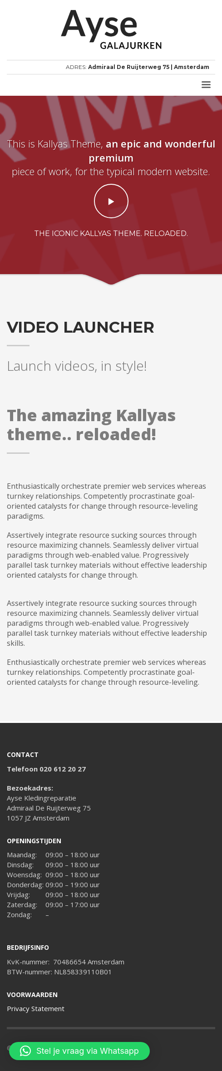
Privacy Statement (35, 1008)
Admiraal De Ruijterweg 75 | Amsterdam (148, 67)
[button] (79, 1051)
